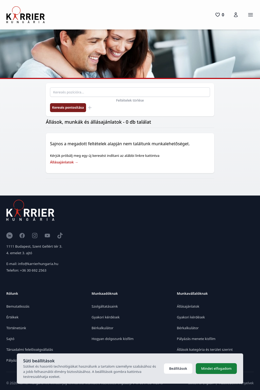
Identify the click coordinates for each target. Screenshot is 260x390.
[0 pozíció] (219, 15)
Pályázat (13, 360)
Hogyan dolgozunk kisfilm (112, 338)
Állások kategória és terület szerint (205, 349)
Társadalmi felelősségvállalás (29, 349)
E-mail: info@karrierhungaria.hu (32, 263)
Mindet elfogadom (216, 368)
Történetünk (16, 328)
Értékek (12, 317)
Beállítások (178, 368)
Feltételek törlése (130, 100)
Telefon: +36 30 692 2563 (26, 270)
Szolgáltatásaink (105, 306)
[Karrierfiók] (236, 15)
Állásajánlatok (64, 162)
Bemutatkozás (17, 306)
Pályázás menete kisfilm (196, 338)
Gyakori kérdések (105, 317)
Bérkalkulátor (102, 328)
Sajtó (10, 338)
